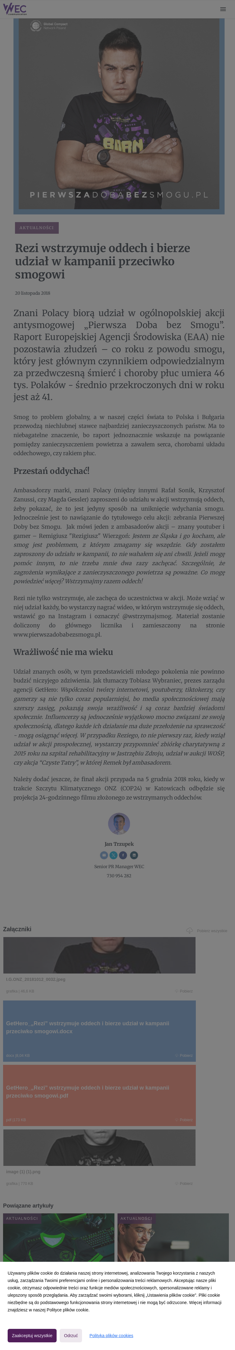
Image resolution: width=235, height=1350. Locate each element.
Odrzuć (71, 1335)
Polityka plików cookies (111, 1335)
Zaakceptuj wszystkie (32, 1335)
